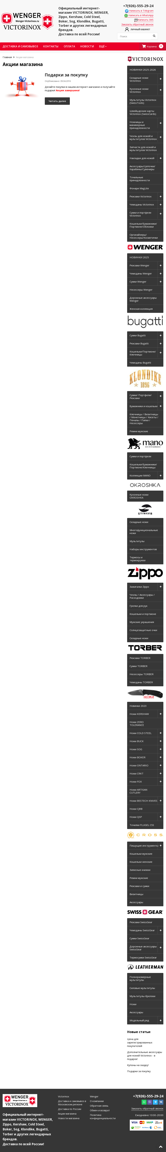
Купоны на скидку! (138, 1065)
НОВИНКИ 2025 (139, 257)
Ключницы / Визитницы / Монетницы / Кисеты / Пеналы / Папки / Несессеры (144, 419)
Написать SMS (144, 20)
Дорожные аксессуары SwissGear (143, 948)
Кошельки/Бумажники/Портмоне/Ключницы (143, 466)
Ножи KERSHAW (139, 714)
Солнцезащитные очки (143, 630)
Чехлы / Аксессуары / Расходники (142, 596)
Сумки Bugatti (138, 335)
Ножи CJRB (136, 809)
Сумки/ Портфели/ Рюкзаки (141, 397)
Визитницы (136, 894)
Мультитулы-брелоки (142, 996)
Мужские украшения (142, 622)
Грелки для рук (138, 606)
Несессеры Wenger (141, 289)
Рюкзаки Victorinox (141, 196)
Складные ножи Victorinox (139, 79)
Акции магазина (67, 1113)
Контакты (50, 46)
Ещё (103, 46)
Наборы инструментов (143, 549)
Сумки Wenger (138, 281)
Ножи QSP (136, 817)
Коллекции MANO (140, 475)
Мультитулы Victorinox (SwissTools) (143, 101)
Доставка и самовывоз (20, 46)
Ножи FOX (136, 781)
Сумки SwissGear (139, 938)
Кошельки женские (141, 862)
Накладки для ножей (142, 158)
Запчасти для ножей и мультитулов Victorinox (143, 149)
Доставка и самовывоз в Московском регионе (72, 1103)
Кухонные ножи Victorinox (139, 90)
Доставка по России (70, 1109)
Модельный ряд (139, 1020)
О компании (97, 1101)
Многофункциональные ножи (144, 532)
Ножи (133, 1004)
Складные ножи (139, 522)
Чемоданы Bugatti (140, 362)
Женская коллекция (141, 309)
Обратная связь (99, 1105)
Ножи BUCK (137, 741)
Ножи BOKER (137, 757)
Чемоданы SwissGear (142, 930)
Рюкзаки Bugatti (139, 343)
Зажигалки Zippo (139, 586)
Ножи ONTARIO (139, 765)
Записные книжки (140, 870)
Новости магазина (69, 1118)
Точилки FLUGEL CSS (142, 825)
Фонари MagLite (139, 188)
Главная (8, 57)
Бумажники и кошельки (143, 406)
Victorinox (63, 1096)
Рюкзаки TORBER (140, 658)
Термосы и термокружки (137, 559)
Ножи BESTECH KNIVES (143, 800)
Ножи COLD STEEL (141, 733)
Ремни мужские (139, 431)
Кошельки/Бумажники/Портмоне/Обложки (143, 225)
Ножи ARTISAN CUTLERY (138, 791)
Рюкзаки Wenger (139, 265)
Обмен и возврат (100, 1110)
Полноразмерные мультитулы (140, 978)
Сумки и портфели (140, 456)
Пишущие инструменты (144, 845)
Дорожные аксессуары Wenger (143, 299)
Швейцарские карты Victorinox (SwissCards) (143, 112)
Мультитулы (137, 541)
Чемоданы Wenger (141, 273)
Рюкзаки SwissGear (141, 922)
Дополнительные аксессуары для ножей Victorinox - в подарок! (144, 1056)
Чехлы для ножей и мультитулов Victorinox (143, 137)
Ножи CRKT (136, 773)
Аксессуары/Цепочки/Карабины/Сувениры (142, 168)
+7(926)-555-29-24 (137, 5)
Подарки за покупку (139, 1071)
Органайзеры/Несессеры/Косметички (144, 236)
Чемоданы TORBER (141, 682)
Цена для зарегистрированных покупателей (139, 1042)
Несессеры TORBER (141, 674)
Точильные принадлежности (140, 179)
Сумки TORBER (138, 666)
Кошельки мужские (141, 853)
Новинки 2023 (138, 706)
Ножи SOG (136, 749)
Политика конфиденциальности (103, 1116)
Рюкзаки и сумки (139, 886)
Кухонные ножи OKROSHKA (139, 496)
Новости (87, 46)
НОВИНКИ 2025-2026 (143, 69)
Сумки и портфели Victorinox (140, 214)
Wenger (94, 1096)
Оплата (69, 46)
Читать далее (59, 102)
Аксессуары (136, 902)
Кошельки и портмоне (143, 614)
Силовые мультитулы (142, 988)
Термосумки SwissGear (143, 957)
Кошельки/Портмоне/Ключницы (143, 353)
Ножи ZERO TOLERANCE (137, 723)
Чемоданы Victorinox (142, 204)
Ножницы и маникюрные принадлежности (140, 125)
